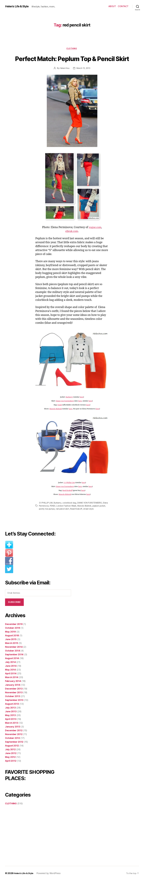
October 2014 (12, 660)
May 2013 (10, 725)
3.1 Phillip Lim (69, 492)
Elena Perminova (46, 515)
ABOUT (112, 6)
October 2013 (12, 706)
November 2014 (14, 656)
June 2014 (11, 675)
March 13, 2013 (83, 77)
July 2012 (10, 759)
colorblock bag (70, 512)
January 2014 (12, 694)
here (81, 407)
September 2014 (14, 664)
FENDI (58, 515)
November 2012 (14, 744)
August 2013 (12, 713)
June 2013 (11, 721)
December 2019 (14, 633)
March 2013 (11, 732)
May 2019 (10, 641)
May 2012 (10, 766)
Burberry (69, 407)
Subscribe (14, 611)
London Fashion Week (72, 515)
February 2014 (13, 690)
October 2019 (12, 637)
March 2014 (11, 687)
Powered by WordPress (49, 883)
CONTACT (123, 6)
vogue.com (95, 237)
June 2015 (11, 649)
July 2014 (10, 671)
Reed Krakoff (67, 500)
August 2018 (12, 645)
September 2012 (14, 751)
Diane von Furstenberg (65, 411)
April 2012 (10, 770)
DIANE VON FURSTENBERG (90, 512)
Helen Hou (64, 77)
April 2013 (10, 728)
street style (96, 518)
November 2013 (14, 702)
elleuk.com (72, 241)
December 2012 (14, 740)
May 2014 (10, 679)
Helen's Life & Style (18, 6)
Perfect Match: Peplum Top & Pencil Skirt (72, 63)
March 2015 (11, 652)
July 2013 (10, 717)
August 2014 (12, 668)
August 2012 (12, 755)
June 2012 (10, 763)
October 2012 (12, 747)
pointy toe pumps (54, 518)
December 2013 (14, 698)
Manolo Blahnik (55, 418)
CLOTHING (72, 49)
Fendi (59, 414)
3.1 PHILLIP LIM (46, 512)
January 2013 (12, 736)
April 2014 (10, 683)
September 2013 (14, 709)
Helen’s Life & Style (24, 883)
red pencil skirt (70, 518)
